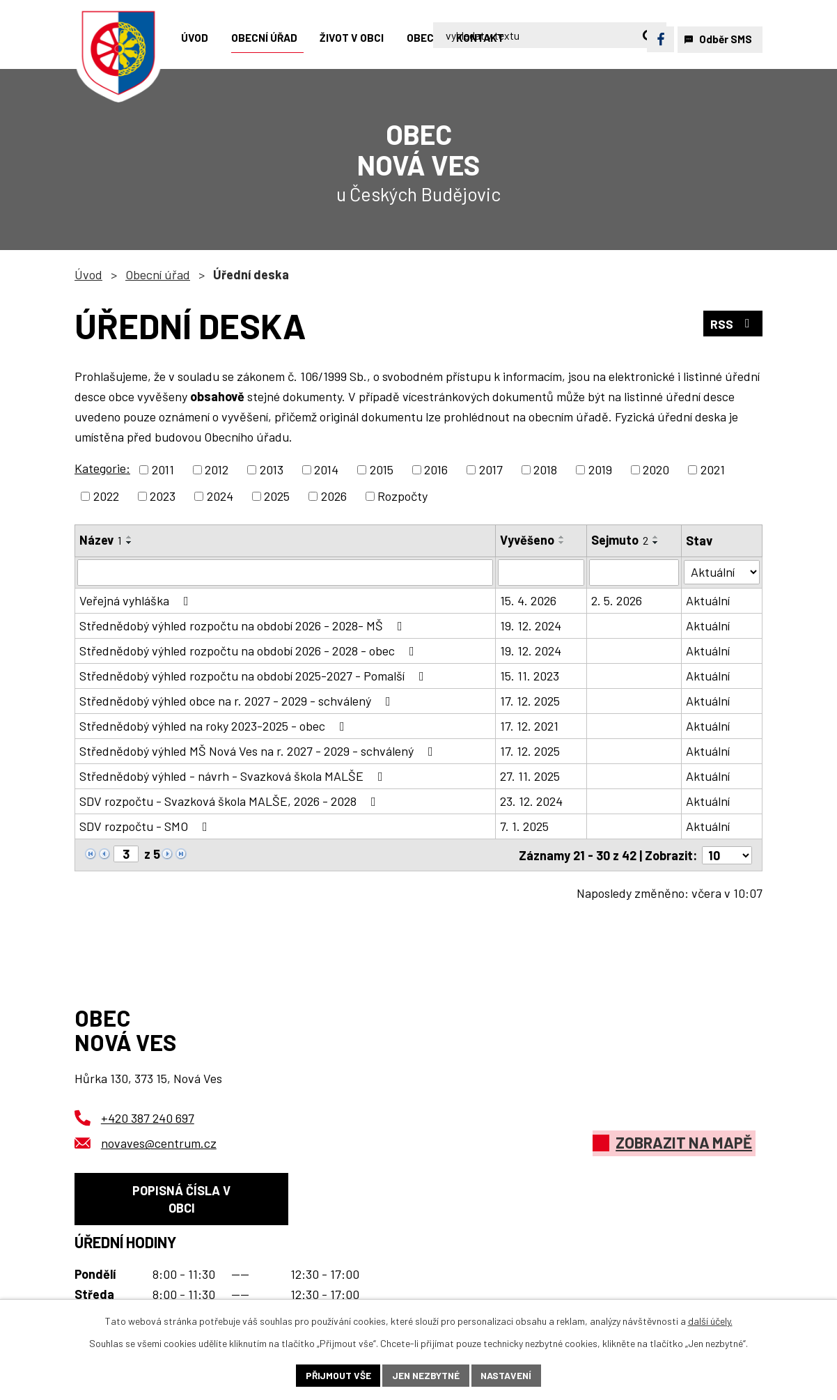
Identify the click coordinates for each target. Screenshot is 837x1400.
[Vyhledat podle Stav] (722, 571)
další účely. (710, 1320)
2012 (216, 469)
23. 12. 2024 (531, 801)
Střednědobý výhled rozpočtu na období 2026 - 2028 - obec (249, 650)
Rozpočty (402, 496)
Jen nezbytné (425, 1375)
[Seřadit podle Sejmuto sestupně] (656, 542)
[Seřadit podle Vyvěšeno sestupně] (562, 542)
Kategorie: (102, 468)
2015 (381, 469)
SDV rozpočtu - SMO (146, 826)
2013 (271, 469)
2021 (713, 469)
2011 (163, 469)
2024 (220, 496)
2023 (162, 496)
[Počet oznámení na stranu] (727, 855)
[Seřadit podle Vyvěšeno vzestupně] (562, 537)
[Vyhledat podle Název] (285, 572)
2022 (106, 496)
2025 (277, 496)
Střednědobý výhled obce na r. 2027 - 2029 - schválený (237, 700)
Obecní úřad (157, 274)
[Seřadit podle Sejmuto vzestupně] (656, 537)
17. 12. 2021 (529, 725)
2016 (436, 469)
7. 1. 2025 (524, 826)
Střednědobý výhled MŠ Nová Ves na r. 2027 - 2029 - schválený (259, 751)
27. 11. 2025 (530, 776)
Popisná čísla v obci (181, 1199)
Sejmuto (620, 539)
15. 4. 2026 (528, 600)
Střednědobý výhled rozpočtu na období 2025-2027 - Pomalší (254, 675)
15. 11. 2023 (529, 675)
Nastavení (508, 1375)
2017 (491, 469)
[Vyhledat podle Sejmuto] (635, 572)
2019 (600, 469)
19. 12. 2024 (530, 625)
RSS (733, 324)
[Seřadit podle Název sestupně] (129, 542)
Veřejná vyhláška (136, 600)
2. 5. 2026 (617, 600)
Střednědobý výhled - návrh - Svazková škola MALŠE (234, 776)
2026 (334, 496)
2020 (656, 469)
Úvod (88, 274)
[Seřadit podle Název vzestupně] (129, 537)
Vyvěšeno (527, 539)
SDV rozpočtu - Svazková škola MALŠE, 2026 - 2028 (230, 801)
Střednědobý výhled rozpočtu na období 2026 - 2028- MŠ (243, 625)
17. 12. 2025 (530, 700)
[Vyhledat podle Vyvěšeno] (541, 572)
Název (100, 539)
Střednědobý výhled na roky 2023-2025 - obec (214, 725)
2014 (326, 469)
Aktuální (708, 600)
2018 (545, 469)
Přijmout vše (336, 1375)
